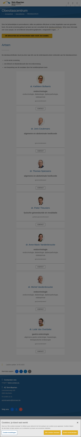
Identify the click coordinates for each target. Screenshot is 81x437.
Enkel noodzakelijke (70, 432)
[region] (40, 428)
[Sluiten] (77, 422)
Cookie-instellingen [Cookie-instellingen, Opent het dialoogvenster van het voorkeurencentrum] (9, 432)
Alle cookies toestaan (52, 432)
